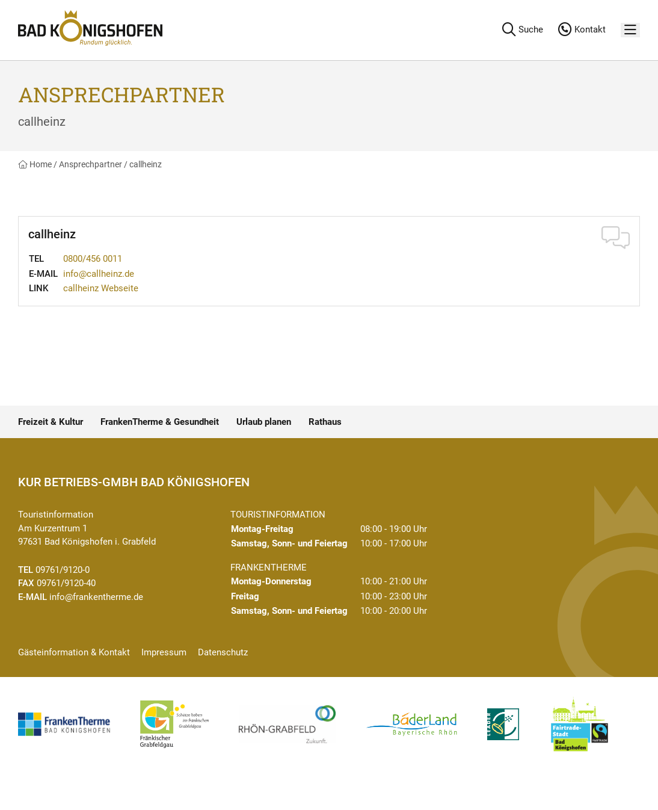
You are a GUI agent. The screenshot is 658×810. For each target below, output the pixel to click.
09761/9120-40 (66, 583)
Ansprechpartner (90, 164)
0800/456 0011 (92, 258)
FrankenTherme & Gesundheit (159, 421)
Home (35, 164)
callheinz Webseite (100, 288)
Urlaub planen (263, 421)
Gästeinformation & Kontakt (74, 652)
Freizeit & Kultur (50, 421)
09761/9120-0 (62, 569)
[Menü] (630, 30)
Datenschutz (223, 652)
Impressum (163, 652)
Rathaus (325, 421)
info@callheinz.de (98, 273)
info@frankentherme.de (96, 597)
